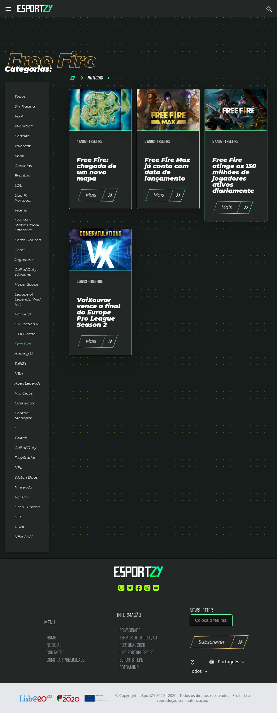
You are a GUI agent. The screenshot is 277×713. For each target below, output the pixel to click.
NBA (19, 373)
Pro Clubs (24, 393)
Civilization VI (27, 324)
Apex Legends (28, 383)
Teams (21, 210)
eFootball (23, 126)
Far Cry (21, 497)
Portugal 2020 (132, 645)
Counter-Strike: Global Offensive (27, 225)
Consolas (23, 165)
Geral (19, 249)
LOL (18, 185)
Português (227, 662)
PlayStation (26, 457)
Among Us (24, 353)
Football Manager (23, 415)
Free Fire (23, 343)
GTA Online (25, 333)
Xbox (19, 155)
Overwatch (25, 403)
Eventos (22, 175)
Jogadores (24, 259)
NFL (18, 467)
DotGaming (129, 667)
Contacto (55, 652)
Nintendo (23, 487)
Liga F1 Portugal (23, 198)
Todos (20, 96)
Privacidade (129, 630)
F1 (16, 427)
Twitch (21, 437)
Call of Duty (26, 447)
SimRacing (25, 106)
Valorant (23, 145)
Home (51, 637)
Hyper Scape (26, 284)
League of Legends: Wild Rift (28, 299)
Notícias (54, 645)
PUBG (20, 526)
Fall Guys (23, 314)
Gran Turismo (27, 507)
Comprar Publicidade (65, 659)
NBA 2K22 (24, 536)
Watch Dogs (26, 477)
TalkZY (21, 363)
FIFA (19, 116)
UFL (18, 516)
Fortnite (22, 136)
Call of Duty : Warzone (26, 272)
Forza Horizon (28, 239)
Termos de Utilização (138, 637)
